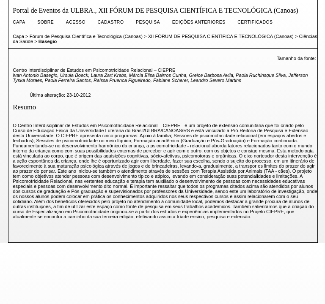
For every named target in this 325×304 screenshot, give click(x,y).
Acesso (75, 22)
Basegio (48, 41)
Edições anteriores (199, 22)
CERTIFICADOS (255, 22)
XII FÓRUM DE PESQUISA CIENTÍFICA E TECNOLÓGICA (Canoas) (221, 36)
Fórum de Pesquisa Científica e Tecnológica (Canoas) (86, 36)
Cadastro (111, 22)
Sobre (45, 22)
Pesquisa (148, 22)
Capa (19, 22)
